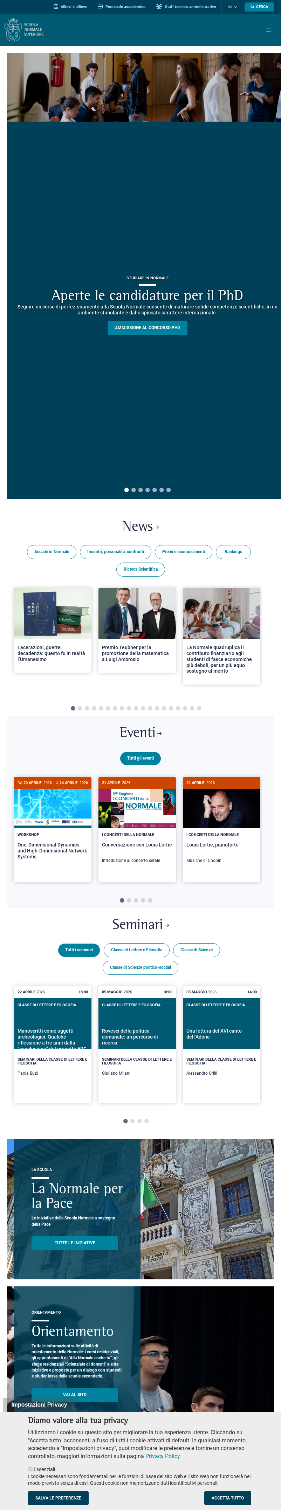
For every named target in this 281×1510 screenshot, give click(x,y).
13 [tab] (156, 709)
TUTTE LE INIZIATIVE (75, 1246)
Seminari (140, 928)
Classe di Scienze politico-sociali (140, 970)
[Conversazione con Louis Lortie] (137, 824)
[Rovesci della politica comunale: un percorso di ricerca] (137, 1047)
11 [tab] (142, 709)
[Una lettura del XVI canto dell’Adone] (221, 1047)
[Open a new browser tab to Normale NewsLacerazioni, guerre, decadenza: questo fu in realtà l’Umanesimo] (52, 631)
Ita (230, 7)
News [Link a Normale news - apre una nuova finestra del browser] (140, 527)
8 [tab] (121, 709)
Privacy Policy (162, 1456)
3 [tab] (140, 490)
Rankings (233, 552)
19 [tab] (199, 709)
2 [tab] (133, 490)
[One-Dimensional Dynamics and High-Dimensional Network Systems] (52, 824)
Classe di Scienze (196, 953)
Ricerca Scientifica (141, 569)
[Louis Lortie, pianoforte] (221, 824)
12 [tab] (149, 709)
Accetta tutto (228, 1498)
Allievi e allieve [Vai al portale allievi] (71, 6)
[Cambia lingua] (235, 7)
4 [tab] (147, 490)
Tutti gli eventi (140, 758)
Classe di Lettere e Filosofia (136, 953)
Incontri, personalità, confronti (115, 552)
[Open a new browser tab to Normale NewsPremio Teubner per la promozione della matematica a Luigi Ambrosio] (137, 631)
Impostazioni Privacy (39, 1405)
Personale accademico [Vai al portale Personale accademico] (122, 6)
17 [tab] (185, 709)
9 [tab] (128, 709)
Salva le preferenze (58, 1498)
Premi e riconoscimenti (183, 552)
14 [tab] (163, 709)
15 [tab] (170, 709)
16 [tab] (177, 709)
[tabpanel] (52, 640)
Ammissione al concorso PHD (147, 327)
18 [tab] (192, 709)
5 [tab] (154, 490)
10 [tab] (135, 709)
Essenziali (44, 1469)
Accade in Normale (51, 552)
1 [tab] (126, 490)
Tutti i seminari (79, 953)
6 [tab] (161, 490)
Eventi (140, 734)
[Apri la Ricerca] (259, 7)
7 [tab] (168, 490)
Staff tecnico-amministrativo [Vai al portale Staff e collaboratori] (187, 6)
